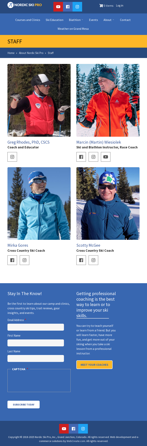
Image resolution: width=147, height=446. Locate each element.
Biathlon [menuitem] (75, 21)
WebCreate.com (76, 441)
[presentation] (38, 382)
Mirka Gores (17, 245)
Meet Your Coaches (94, 365)
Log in (119, 5)
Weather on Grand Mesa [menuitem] (73, 29)
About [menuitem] (108, 21)
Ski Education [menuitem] (54, 20)
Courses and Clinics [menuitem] (27, 20)
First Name (13, 335)
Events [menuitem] (93, 20)
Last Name (13, 351)
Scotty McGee (88, 245)
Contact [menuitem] (125, 20)
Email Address (15, 320)
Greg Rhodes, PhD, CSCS (28, 142)
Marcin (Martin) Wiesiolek (98, 142)
